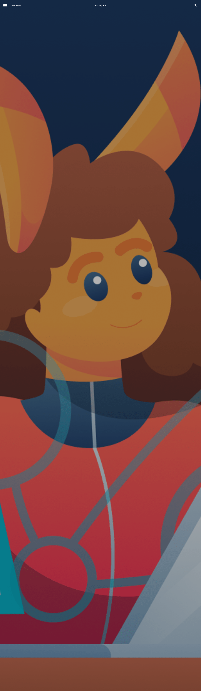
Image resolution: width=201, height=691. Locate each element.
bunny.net (100, 5)
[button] (195, 5)
